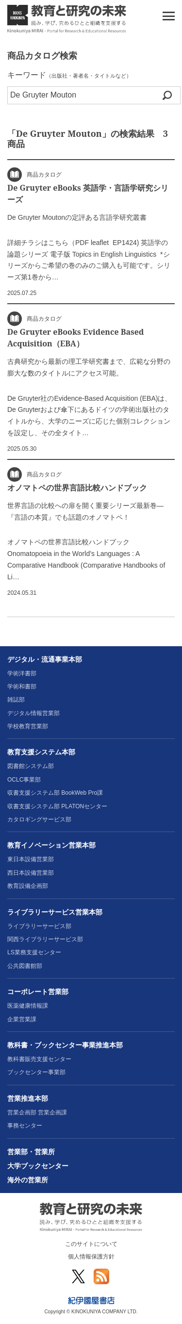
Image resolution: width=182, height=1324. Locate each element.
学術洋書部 (21, 673)
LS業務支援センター (34, 952)
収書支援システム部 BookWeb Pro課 (55, 792)
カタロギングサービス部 (39, 819)
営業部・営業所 (31, 1152)
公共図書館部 (24, 966)
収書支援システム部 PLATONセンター (57, 806)
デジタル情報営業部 (33, 713)
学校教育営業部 (27, 726)
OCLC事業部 (24, 779)
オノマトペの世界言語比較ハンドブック (77, 487)
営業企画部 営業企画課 (37, 1112)
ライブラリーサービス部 (39, 926)
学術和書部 (21, 686)
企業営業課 (21, 1019)
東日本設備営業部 (30, 859)
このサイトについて (91, 1244)
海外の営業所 (27, 1180)
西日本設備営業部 (30, 872)
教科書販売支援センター (39, 1059)
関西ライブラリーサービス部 (45, 939)
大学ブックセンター (37, 1166)
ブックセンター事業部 (36, 1072)
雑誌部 (16, 699)
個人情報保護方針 (91, 1256)
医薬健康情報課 (27, 1005)
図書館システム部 (30, 766)
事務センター (24, 1125)
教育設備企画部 (27, 886)
